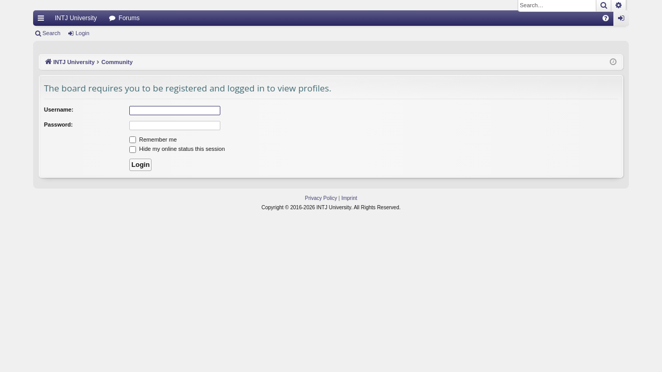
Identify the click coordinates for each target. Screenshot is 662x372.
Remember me (153, 139)
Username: (58, 109)
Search (51, 33)
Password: (58, 124)
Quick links (43, 20)
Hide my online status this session (177, 149)
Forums (129, 18)
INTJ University (76, 18)
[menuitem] (605, 18)
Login (82, 33)
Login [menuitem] (623, 20)
